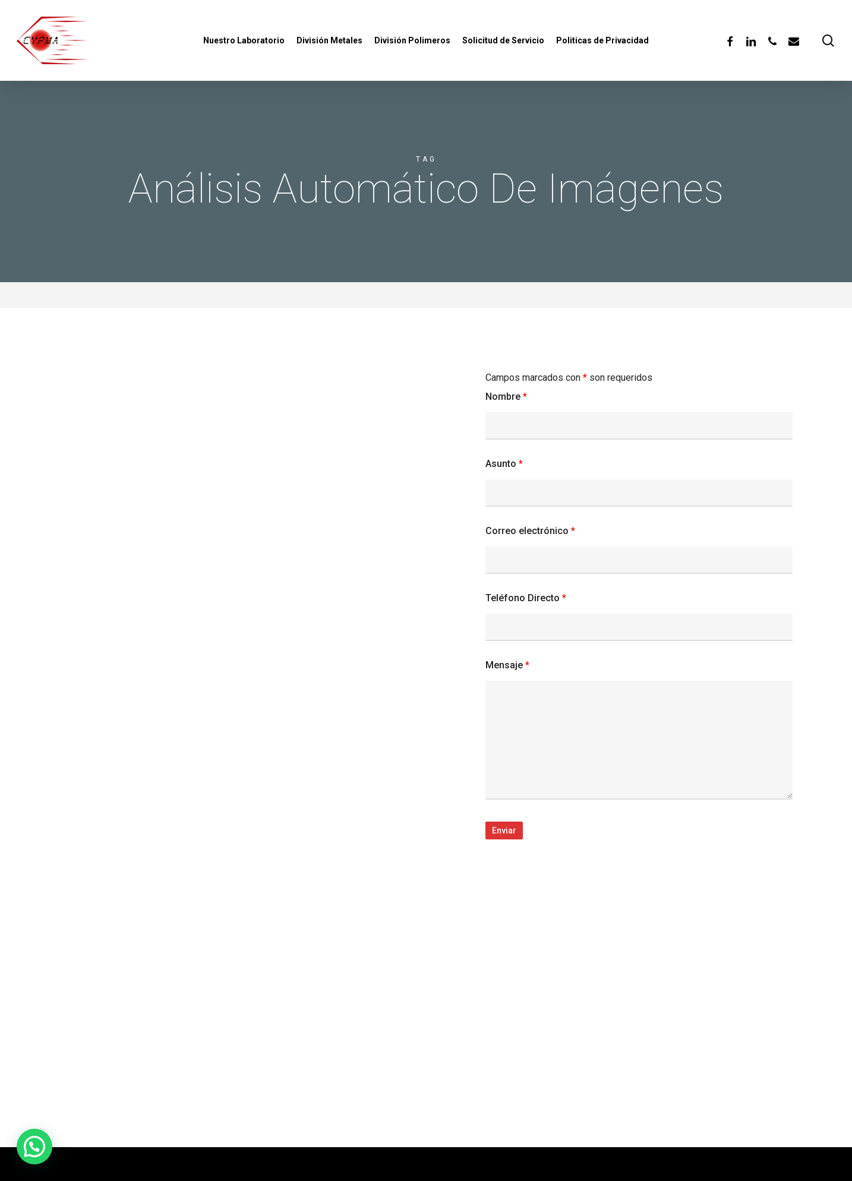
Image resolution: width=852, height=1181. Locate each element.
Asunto (504, 463)
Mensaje (507, 665)
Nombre (506, 396)
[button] (34, 1146)
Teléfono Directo (525, 598)
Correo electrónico (530, 530)
